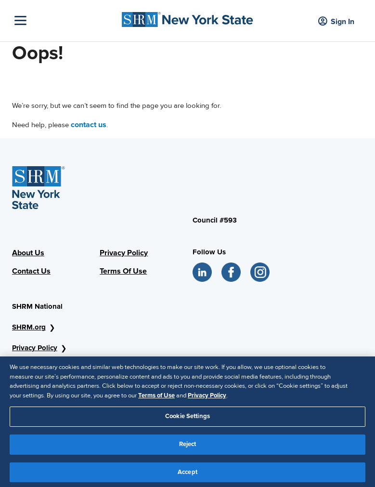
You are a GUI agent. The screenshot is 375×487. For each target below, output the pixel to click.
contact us (88, 125)
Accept (187, 475)
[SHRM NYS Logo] (187, 17)
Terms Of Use (123, 271)
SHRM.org (29, 327)
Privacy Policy (124, 253)
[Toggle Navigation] (66, 20)
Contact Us (31, 271)
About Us (28, 253)
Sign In (336, 21)
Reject (187, 447)
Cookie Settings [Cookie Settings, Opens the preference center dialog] (187, 419)
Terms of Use (156, 398)
